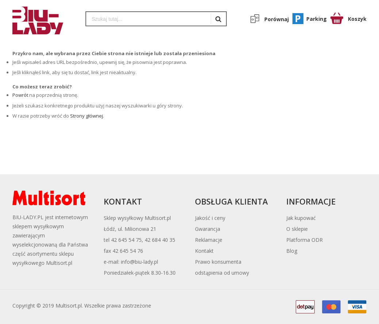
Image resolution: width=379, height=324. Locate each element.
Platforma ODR (304, 239)
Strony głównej (86, 116)
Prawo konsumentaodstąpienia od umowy (222, 267)
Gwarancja (207, 228)
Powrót (20, 95)
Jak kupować (301, 217)
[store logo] (43, 20)
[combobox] (148, 19)
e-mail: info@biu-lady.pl (131, 261)
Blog (291, 250)
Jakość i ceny (210, 217)
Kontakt (204, 250)
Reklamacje (208, 239)
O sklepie (297, 228)
